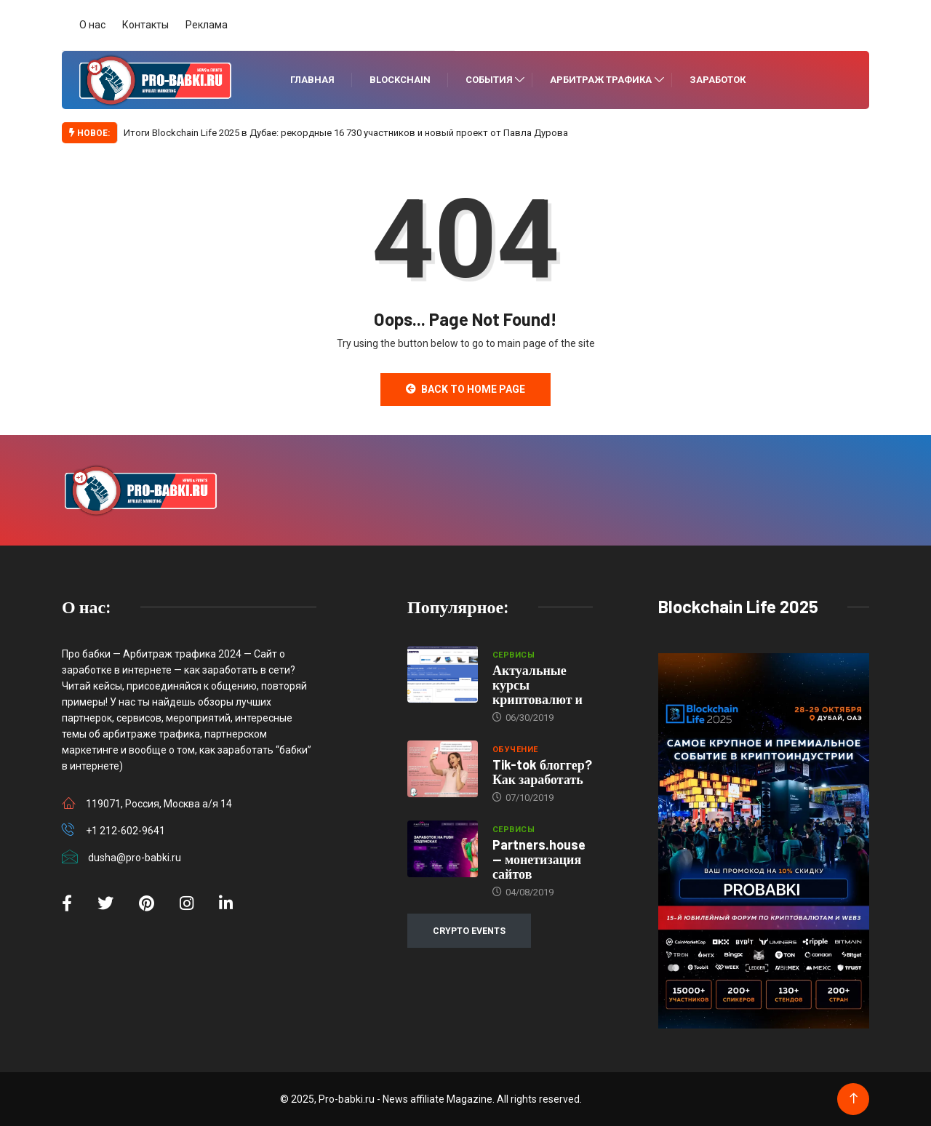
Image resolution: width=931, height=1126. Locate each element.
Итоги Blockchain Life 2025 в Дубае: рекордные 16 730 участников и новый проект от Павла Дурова (346, 132)
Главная (312, 79)
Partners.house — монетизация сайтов (539, 859)
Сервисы (513, 655)
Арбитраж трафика (601, 79)
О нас (92, 25)
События (489, 79)
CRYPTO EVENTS (469, 930)
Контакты (145, 25)
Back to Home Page (465, 389)
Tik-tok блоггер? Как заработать (542, 771)
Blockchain (400, 79)
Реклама (206, 25)
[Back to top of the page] (853, 1098)
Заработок (718, 79)
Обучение (515, 749)
